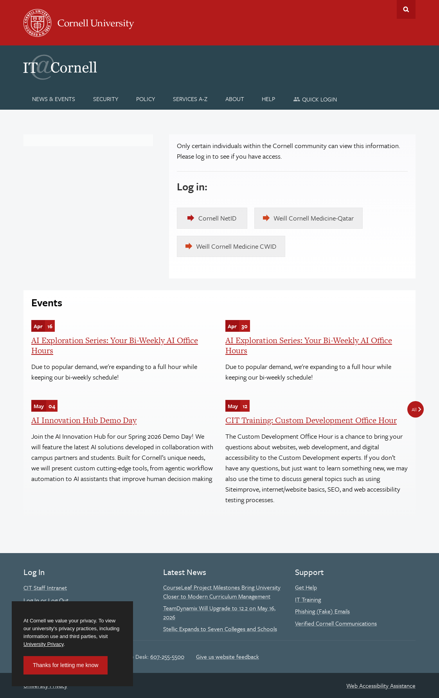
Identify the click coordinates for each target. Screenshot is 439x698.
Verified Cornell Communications (336, 623)
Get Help (306, 587)
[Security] (106, 98)
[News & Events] (53, 98)
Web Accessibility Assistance (381, 685)
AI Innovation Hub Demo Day (84, 420)
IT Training (308, 599)
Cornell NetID (217, 218)
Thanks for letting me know (65, 665)
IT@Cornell (60, 67)
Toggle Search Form (406, 9)
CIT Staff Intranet (45, 587)
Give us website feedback (227, 656)
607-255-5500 (167, 656)
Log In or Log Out (45, 600)
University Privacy (43, 644)
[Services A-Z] (190, 98)
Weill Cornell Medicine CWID (236, 246)
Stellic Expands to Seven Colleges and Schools (220, 628)
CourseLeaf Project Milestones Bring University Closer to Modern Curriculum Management (222, 591)
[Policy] (146, 98)
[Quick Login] (315, 99)
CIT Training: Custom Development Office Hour (311, 420)
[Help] (268, 98)
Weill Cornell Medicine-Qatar (313, 218)
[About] (234, 98)
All (414, 409)
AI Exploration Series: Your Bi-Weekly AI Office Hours (114, 345)
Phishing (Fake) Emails (322, 611)
